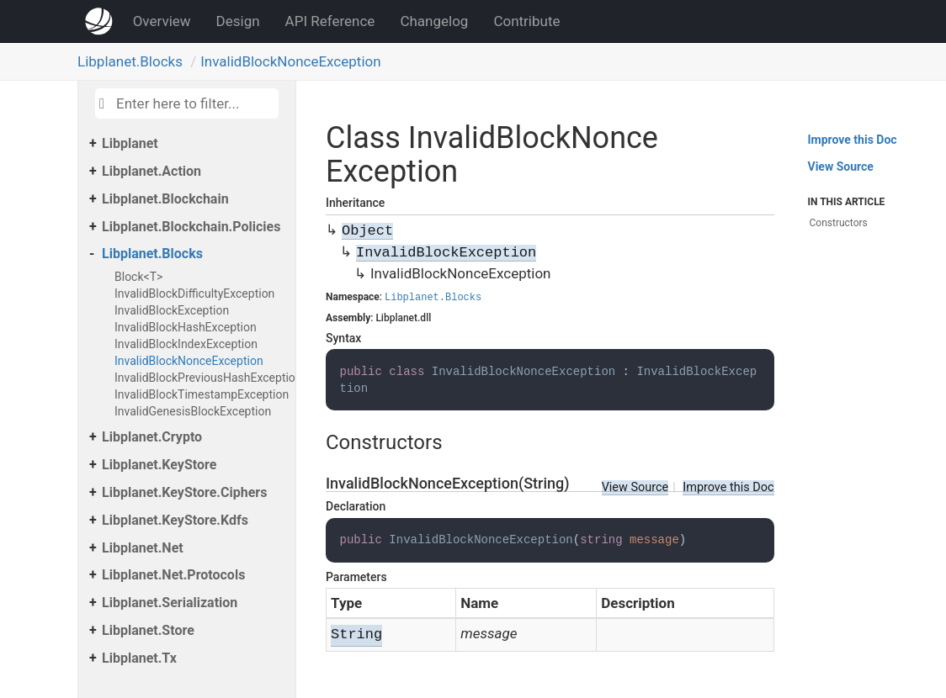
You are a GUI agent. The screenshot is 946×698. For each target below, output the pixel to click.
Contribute (526, 21)
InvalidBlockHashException (185, 327)
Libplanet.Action (151, 171)
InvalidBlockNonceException (290, 61)
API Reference (330, 21)
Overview (162, 21)
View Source (635, 487)
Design (238, 21)
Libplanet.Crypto (152, 437)
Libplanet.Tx (139, 658)
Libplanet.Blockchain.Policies (191, 227)
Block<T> (138, 276)
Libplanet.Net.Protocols (173, 575)
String (356, 634)
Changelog (434, 21)
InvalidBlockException (171, 310)
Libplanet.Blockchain (165, 199)
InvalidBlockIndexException (186, 344)
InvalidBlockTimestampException (200, 394)
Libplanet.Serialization (169, 603)
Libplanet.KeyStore (159, 465)
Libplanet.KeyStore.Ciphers (184, 492)
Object (367, 231)
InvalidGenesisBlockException (192, 411)
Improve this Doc (728, 487)
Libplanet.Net (142, 548)
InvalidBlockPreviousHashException (200, 377)
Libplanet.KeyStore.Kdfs (175, 520)
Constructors (839, 223)
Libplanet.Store (148, 630)
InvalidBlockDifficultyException (194, 293)
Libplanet (130, 143)
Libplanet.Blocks (130, 61)
